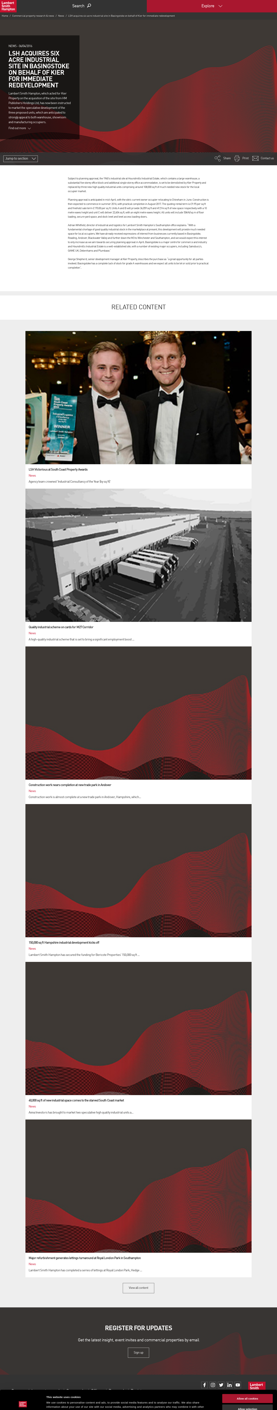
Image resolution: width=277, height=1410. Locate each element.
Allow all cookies (247, 1378)
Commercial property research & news (33, 16)
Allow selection (247, 1389)
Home (5, 16)
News (61, 16)
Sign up (138, 1352)
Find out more (19, 128)
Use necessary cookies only (247, 1399)
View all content (138, 1288)
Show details (185, 1403)
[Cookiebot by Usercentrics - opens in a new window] (22, 1403)
